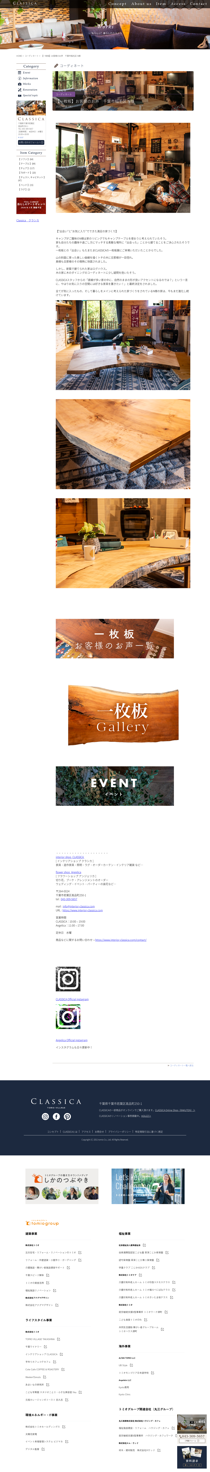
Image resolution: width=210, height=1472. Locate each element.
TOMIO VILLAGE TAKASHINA (40, 1339)
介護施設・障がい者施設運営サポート (44, 1267)
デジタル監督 (32, 1449)
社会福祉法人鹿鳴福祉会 (129, 1245)
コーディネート (32, 56)
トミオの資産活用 (34, 1282)
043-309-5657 (69, 899)
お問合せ (99, 1131)
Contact (198, 4)
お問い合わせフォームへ (30, 142)
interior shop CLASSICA (70, 857)
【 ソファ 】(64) (25, 159)
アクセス (86, 1131)
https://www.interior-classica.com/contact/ (121, 940)
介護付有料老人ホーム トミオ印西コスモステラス (144, 1282)
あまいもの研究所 (34, 1384)
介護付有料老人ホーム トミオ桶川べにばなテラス (144, 1289)
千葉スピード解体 (34, 1275)
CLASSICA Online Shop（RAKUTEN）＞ (175, 1110)
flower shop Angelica (68, 872)
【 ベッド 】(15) (25, 184)
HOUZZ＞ (146, 1115)
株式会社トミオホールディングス (42, 1426)
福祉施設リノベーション (38, 1290)
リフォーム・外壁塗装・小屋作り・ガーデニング (50, 1260)
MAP (21, 137)
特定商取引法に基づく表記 (149, 1131)
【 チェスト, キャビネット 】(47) (32, 179)
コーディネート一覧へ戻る (182, 1065)
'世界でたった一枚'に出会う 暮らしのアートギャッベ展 (31, 206)
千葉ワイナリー (33, 1346)
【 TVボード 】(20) (27, 172)
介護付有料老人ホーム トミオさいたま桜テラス (143, 1297)
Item (161, 4)
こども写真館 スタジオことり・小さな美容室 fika (50, 1392)
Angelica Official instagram (71, 1040)
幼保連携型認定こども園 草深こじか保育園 (141, 1252)
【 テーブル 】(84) (26, 163)
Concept (117, 4)
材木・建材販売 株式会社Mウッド (137, 1450)
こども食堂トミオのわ (130, 1319)
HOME (19, 56)
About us (141, 4)
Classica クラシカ (27, 220)
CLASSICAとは (70, 1131)
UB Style (123, 1365)
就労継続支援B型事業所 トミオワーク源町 (140, 1312)
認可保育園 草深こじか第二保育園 (136, 1260)
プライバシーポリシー (119, 1131)
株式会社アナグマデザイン (39, 1305)
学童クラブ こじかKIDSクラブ (134, 1267)
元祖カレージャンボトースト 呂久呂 (44, 1399)
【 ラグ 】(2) (24, 189)
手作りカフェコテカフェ (38, 1361)
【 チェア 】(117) (26, 168)
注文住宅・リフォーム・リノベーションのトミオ (50, 1252)
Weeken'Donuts (33, 1377)
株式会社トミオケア (127, 1274)
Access (178, 4)
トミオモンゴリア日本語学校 (134, 1372)
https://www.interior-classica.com (83, 910)
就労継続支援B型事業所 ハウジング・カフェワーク (146, 1435)
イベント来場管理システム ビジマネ (44, 1441)
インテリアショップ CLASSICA (41, 1354)
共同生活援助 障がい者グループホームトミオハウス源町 (138, 1329)
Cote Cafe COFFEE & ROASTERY (42, 1369)
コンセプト (53, 1131)
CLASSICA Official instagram (72, 999)
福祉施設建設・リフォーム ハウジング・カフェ (144, 1428)
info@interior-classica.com (79, 906)
